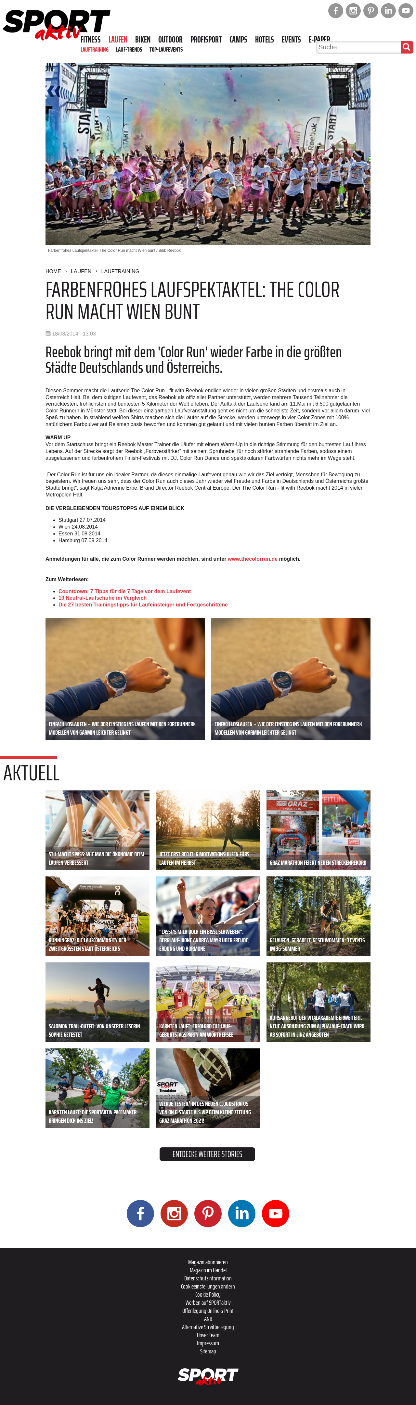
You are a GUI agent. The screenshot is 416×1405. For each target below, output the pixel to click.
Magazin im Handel (208, 1270)
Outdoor (170, 39)
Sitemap (208, 1351)
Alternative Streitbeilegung (208, 1327)
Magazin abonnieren (208, 1262)
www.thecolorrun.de (253, 559)
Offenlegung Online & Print (208, 1310)
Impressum (208, 1343)
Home (53, 271)
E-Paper (319, 39)
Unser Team (208, 1335)
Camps (238, 39)
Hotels (264, 39)
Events (291, 39)
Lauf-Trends (129, 49)
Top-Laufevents (166, 49)
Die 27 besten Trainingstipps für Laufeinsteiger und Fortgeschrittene (143, 604)
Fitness (91, 39)
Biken (142, 39)
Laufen (118, 39)
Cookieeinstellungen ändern (208, 1286)
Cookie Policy (208, 1294)
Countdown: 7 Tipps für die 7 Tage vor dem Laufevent (124, 591)
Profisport (206, 39)
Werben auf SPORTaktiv (208, 1302)
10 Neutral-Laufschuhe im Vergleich (102, 598)
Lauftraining (95, 49)
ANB (208, 1318)
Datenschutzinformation (208, 1278)
